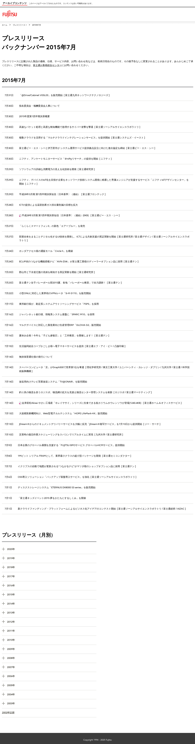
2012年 (51, 621)
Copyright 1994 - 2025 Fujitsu (97, 740)
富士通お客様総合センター (47, 65)
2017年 (51, 576)
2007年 (51, 667)
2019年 (51, 558)
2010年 (51, 639)
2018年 (51, 567)
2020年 (51, 549)
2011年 (51, 630)
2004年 (51, 694)
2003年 (51, 703)
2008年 (51, 658)
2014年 (51, 603)
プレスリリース (19, 25)
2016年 (51, 585)
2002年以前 (8, 712)
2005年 (51, 685)
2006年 (51, 676)
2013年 (51, 612)
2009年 (51, 649)
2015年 (51, 594)
